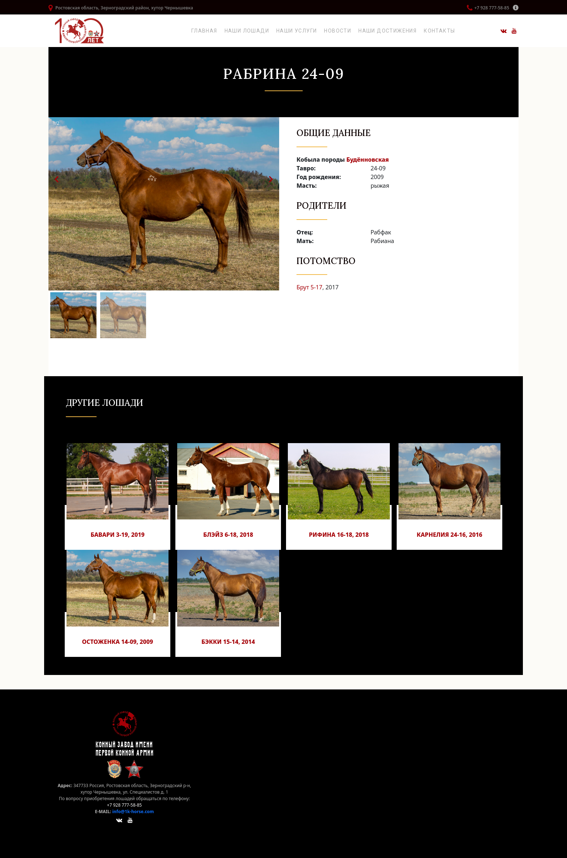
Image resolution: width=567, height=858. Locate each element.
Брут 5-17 (309, 287)
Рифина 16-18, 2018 (339, 535)
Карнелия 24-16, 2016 (449, 535)
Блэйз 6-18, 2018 (228, 535)
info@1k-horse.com (133, 811)
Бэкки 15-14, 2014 (228, 642)
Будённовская (367, 159)
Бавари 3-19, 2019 (117, 535)
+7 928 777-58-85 (491, 8)
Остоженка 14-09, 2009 (117, 642)
